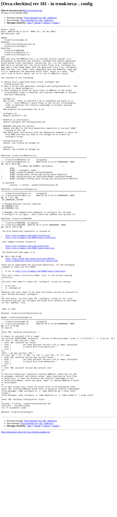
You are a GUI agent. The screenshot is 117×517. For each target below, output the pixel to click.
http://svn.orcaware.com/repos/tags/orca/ (27, 289)
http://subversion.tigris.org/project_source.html (31, 307)
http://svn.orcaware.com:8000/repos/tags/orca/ (30, 292)
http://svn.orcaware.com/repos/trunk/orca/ (27, 277)
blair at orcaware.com (32, 10)
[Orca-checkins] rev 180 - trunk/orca (40, 18)
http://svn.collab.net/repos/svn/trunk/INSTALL (30, 304)
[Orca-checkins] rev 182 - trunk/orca (36, 20)
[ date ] (29, 23)
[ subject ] (46, 23)
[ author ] (56, 23)
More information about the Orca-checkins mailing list (25, 509)
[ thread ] (37, 23)
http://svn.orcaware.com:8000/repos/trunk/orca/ (30, 279)
